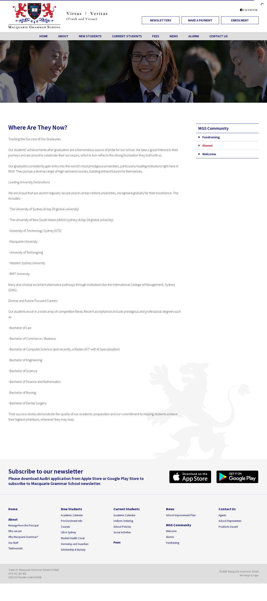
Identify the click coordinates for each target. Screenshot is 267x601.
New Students (90, 36)
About (63, 36)
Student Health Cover (73, 538)
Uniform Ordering (123, 521)
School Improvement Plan (181, 515)
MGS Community (178, 525)
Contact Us (218, 36)
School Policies (122, 527)
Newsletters (160, 20)
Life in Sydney (68, 532)
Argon (256, 575)
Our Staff (13, 543)
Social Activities (122, 532)
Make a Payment (200, 20)
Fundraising (211, 137)
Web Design (245, 575)
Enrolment (240, 20)
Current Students (127, 36)
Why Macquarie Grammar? (23, 537)
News (174, 36)
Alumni (193, 36)
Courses (65, 527)
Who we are (14, 531)
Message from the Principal (23, 525)
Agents (222, 515)
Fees (155, 36)
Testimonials (15, 548)
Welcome (209, 154)
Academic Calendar (72, 515)
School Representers (230, 521)
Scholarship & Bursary (73, 549)
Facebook (249, 10)
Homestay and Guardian (74, 544)
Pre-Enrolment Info (71, 521)
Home (43, 36)
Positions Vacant (228, 527)
